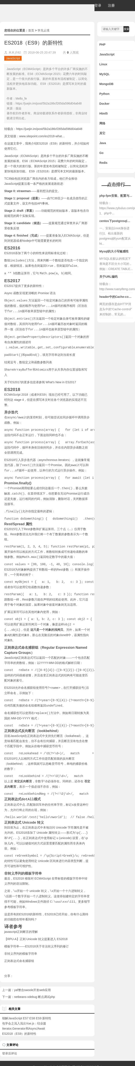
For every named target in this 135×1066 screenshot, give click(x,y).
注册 (111, 5)
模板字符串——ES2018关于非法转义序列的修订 (36, 939)
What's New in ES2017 (61, 379)
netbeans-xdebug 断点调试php (34, 989)
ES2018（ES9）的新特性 (19, 1026)
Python (104, 93)
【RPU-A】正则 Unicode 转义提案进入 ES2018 (35, 931)
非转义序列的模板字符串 (20, 946)
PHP (102, 44)
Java (102, 143)
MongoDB (106, 84)
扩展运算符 (46, 525)
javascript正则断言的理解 (21, 924)
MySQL (104, 74)
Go (101, 153)
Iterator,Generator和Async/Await (23, 1021)
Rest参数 (30, 525)
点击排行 (116, 184)
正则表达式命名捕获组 (19, 953)
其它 (102, 133)
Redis (103, 162)
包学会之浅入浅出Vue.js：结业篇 (24, 1016)
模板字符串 (17, 899)
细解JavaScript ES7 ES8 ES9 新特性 (26, 1011)
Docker (104, 103)
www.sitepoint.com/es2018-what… (42, 136)
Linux (103, 64)
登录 (97, 5)
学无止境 (43, 30)
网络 (102, 123)
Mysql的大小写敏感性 (114, 251)
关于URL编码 (108, 276)
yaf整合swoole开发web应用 (32, 982)
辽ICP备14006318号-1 (87, 1059)
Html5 (103, 113)
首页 (31, 30)
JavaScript (13, 58)
